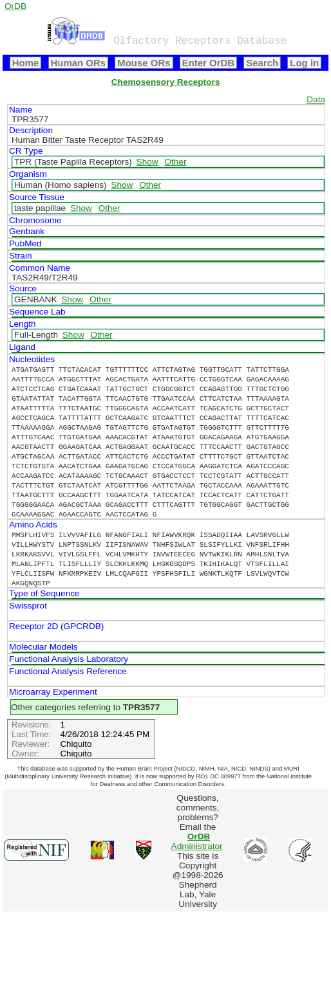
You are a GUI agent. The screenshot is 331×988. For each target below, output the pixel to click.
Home (25, 62)
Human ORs (78, 62)
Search (262, 62)
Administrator (197, 841)
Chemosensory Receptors (165, 82)
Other (175, 162)
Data (316, 99)
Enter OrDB (208, 62)
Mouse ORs (143, 62)
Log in (304, 62)
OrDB (15, 6)
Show (147, 162)
